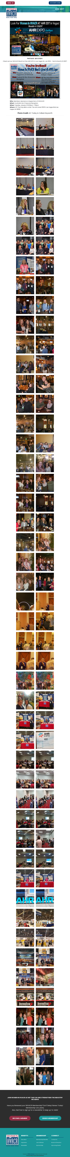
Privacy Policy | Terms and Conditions (35, 1155)
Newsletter (24, 1145)
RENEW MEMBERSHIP (50, 1118)
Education (24, 1139)
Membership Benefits (42, 1139)
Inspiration (24, 1142)
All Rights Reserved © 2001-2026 (41, 1154)
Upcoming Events (56, 1145)
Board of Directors (56, 1142)
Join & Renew (40, 1142)
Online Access (31, 1154)
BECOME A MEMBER (20, 1118)
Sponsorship (39, 1145)
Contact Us (54, 1139)
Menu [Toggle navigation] (10, 3)
